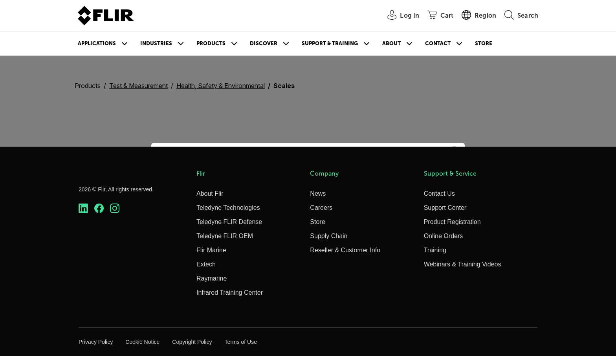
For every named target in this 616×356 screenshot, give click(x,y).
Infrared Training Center (229, 292)
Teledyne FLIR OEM (224, 236)
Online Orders (443, 236)
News (318, 193)
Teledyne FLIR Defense (229, 221)
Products (211, 43)
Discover (263, 43)
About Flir (209, 193)
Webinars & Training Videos (462, 264)
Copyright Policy (192, 342)
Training (435, 250)
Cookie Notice (142, 342)
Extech (206, 264)
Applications (97, 43)
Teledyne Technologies (228, 207)
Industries (156, 43)
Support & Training (330, 43)
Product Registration (452, 221)
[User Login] (399, 16)
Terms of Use (240, 342)
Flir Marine (211, 250)
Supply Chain (328, 236)
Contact (438, 43)
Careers (321, 207)
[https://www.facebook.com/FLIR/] (99, 208)
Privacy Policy (96, 342)
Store (483, 43)
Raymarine (211, 278)
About (391, 43)
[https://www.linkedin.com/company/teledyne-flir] (83, 208)
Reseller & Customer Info (345, 250)
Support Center (445, 207)
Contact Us (439, 193)
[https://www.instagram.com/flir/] (114, 208)
